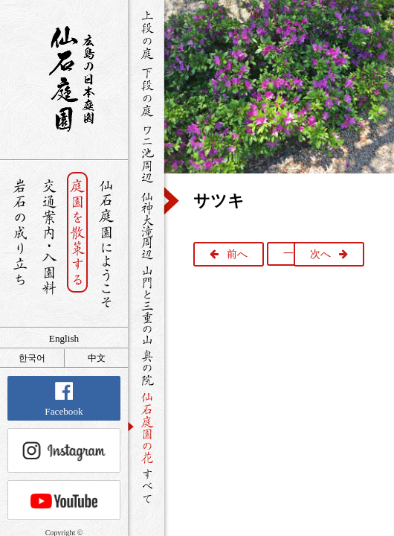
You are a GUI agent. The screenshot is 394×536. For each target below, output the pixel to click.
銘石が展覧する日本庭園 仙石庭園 (64, 79)
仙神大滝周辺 (146, 225)
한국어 (32, 358)
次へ (320, 254)
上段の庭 (146, 35)
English (64, 338)
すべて (146, 485)
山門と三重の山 (146, 304)
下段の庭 (146, 91)
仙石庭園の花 (146, 426)
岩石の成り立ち (20, 244)
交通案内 (49, 244)
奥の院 (146, 367)
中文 (97, 358)
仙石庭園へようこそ (107, 244)
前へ (237, 254)
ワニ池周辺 (146, 153)
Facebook (64, 399)
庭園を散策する (78, 244)
